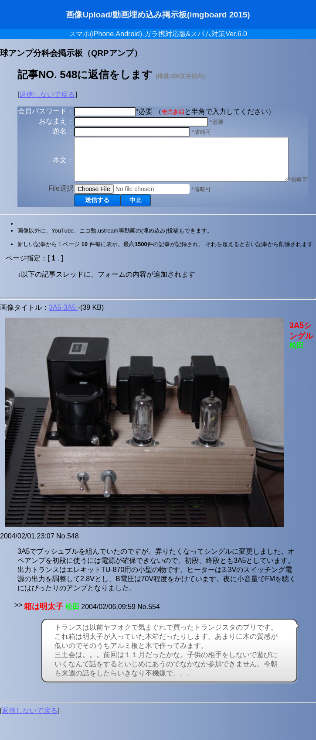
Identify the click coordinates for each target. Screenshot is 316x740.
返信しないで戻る (47, 94)
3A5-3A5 (63, 332)
